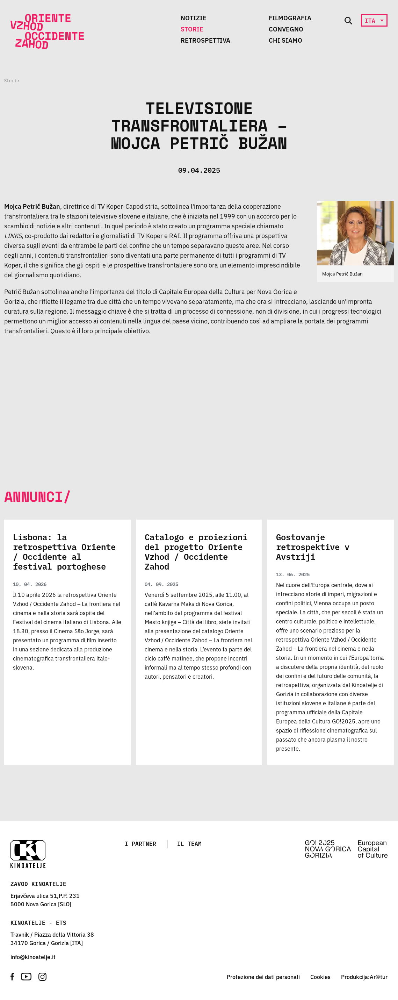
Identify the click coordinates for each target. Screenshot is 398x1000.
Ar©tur (379, 976)
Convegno (286, 28)
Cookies (320, 976)
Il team (189, 843)
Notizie (194, 17)
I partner (140, 843)
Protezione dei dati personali (263, 976)
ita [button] (372, 20)
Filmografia (290, 17)
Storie (192, 28)
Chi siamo (285, 39)
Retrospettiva (205, 39)
